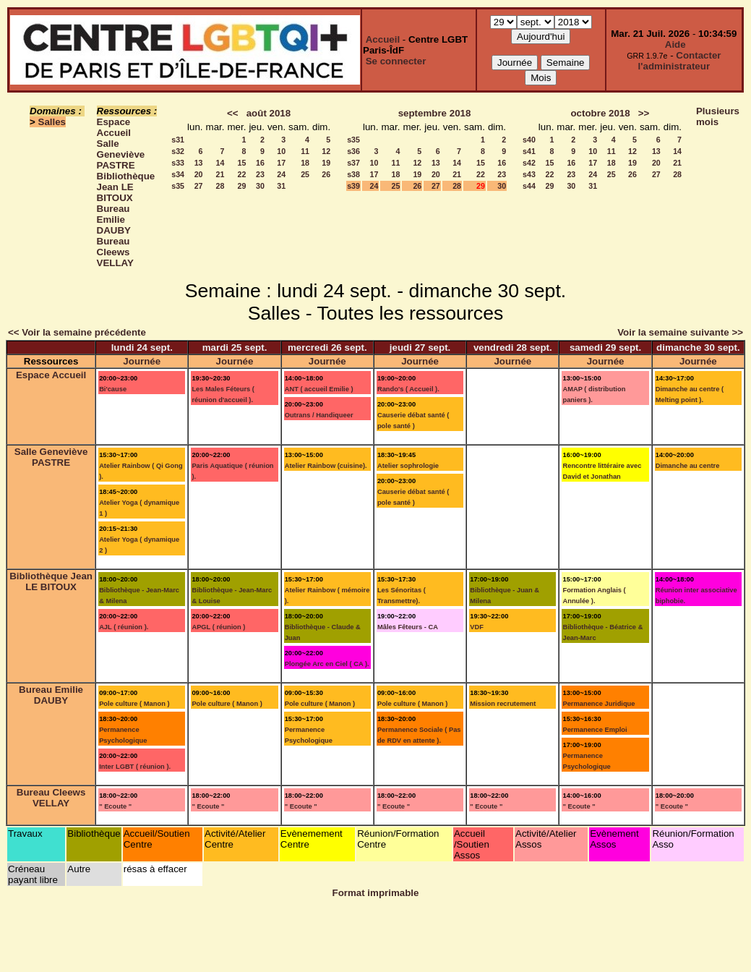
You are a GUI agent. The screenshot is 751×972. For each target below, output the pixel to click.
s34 (177, 174)
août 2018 (268, 113)
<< (233, 113)
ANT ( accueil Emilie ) (319, 389)
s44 (529, 186)
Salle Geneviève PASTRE (121, 154)
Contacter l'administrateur (679, 61)
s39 (353, 186)
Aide (675, 44)
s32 (177, 151)
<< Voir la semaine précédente (77, 332)
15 (242, 162)
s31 (177, 139)
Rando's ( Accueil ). (408, 389)
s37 (353, 162)
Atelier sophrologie (408, 465)
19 (326, 162)
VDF (477, 627)
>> (644, 113)
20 (198, 174)
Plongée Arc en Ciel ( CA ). (327, 664)
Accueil (383, 39)
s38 (353, 174)
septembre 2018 (434, 113)
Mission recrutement (503, 703)
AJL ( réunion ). (123, 627)
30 (260, 186)
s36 (353, 151)
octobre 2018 (600, 113)
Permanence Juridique (598, 703)
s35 (177, 186)
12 (326, 151)
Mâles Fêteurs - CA (407, 627)
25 (305, 174)
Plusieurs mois (717, 116)
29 (242, 186)
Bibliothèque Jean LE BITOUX (126, 187)
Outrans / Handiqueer (319, 415)
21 (220, 174)
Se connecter (396, 61)
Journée (141, 361)
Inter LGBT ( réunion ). (135, 766)
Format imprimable (375, 892)
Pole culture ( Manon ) (134, 703)
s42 (529, 162)
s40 (529, 139)
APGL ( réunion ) (218, 627)
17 (281, 162)
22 (242, 174)
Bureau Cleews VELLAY (115, 252)
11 (305, 151)
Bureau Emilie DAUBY (114, 219)
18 (305, 162)
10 (281, 151)
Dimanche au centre (688, 465)
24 (281, 174)
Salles (52, 121)
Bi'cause (112, 389)
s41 (529, 151)
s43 (529, 174)
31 (281, 186)
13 (198, 162)
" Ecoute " (115, 806)
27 (198, 186)
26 (326, 174)
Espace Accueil (114, 127)
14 (220, 162)
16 (260, 162)
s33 (177, 162)
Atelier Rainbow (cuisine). (326, 465)
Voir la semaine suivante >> (680, 332)
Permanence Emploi (594, 729)
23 (260, 174)
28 (220, 186)
